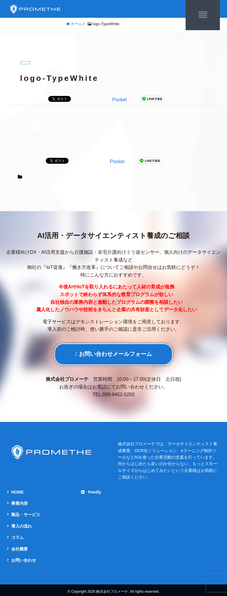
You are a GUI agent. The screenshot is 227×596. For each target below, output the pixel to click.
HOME (17, 488)
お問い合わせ (23, 557)
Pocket (119, 96)
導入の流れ (21, 523)
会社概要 (19, 545)
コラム (17, 534)
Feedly (91, 488)
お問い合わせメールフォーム (113, 351)
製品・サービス (25, 511)
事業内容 (19, 500)
